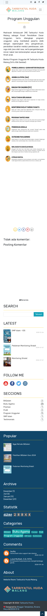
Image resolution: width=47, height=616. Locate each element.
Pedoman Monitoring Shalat (24, 346)
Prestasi (7, 407)
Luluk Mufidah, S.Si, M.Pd (21, 559)
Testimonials (8, 419)
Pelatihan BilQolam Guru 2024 (24, 455)
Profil (5, 410)
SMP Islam (7, 416)
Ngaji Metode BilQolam (21, 444)
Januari (6, 496)
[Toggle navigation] (7, 2)
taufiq (12, 551)
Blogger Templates (25, 607)
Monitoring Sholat (19, 358)
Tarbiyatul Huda (26, 603)
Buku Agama (9, 404)
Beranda (24, 300)
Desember (7, 491)
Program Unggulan (23, 19)
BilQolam (7, 401)
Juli (5, 494)
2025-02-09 (39, 555)
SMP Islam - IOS (18, 330)
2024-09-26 (39, 564)
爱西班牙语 (14, 609)
